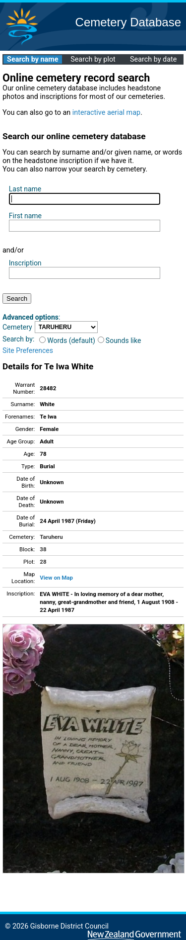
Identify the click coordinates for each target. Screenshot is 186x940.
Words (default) (67, 340)
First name (25, 216)
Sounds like (119, 340)
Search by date (153, 59)
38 (43, 549)
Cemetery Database (128, 22)
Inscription (25, 263)
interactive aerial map (106, 112)
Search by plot (93, 59)
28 (43, 561)
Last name (25, 189)
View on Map (56, 577)
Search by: (18, 339)
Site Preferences (27, 350)
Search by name (32, 59)
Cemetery (17, 327)
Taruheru (51, 536)
